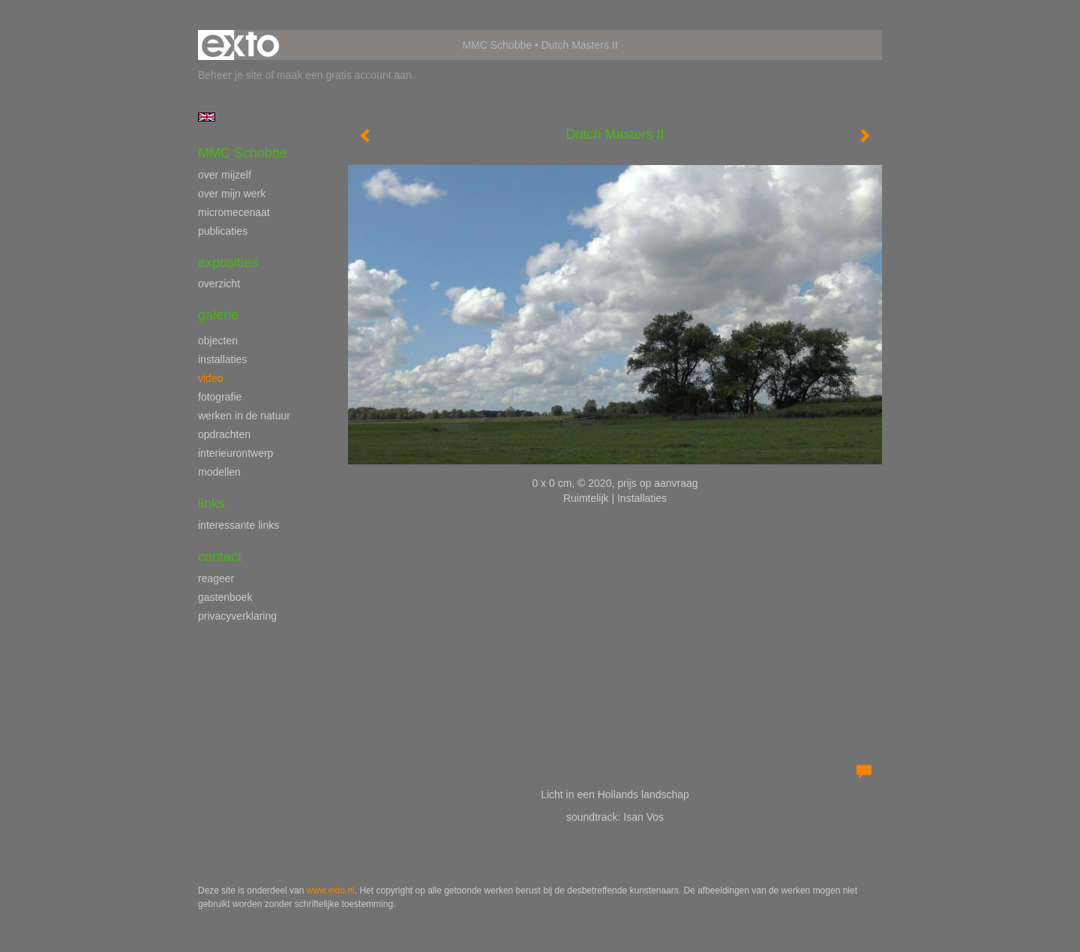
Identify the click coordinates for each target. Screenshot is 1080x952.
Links (211, 503)
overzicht (219, 284)
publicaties (223, 231)
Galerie (218, 315)
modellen (219, 472)
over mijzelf (224, 175)
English (206, 117)
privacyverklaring (237, 616)
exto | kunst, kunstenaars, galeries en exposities (240, 45)
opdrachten (224, 434)
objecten (218, 341)
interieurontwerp (235, 453)
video (210, 378)
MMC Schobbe (497, 45)
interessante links (238, 525)
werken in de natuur (244, 416)
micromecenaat (234, 212)
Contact (220, 556)
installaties (222, 359)
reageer (216, 578)
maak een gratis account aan (344, 75)
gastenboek (225, 597)
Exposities (228, 262)
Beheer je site (230, 75)
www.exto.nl (331, 890)
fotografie (220, 397)
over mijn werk (232, 194)
